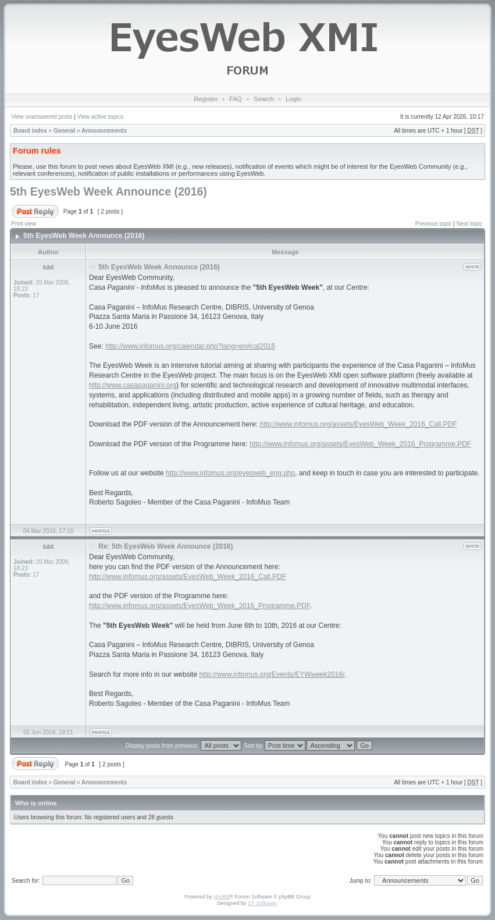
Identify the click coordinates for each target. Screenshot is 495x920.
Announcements (104, 130)
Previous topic (433, 224)
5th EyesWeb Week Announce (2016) (108, 191)
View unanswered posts (41, 116)
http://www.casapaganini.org (132, 385)
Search (264, 98)
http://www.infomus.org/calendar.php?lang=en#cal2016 (190, 346)
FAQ (235, 98)
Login (293, 98)
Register (206, 98)
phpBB (221, 897)
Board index (30, 130)
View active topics (100, 116)
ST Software (262, 903)
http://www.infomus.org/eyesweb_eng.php (230, 473)
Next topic (469, 224)
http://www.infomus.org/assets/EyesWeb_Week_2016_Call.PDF (358, 424)
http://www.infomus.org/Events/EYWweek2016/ (271, 674)
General (64, 130)
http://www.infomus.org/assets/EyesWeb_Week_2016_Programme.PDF (360, 444)
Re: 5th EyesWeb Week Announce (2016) (165, 546)
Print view (23, 224)
